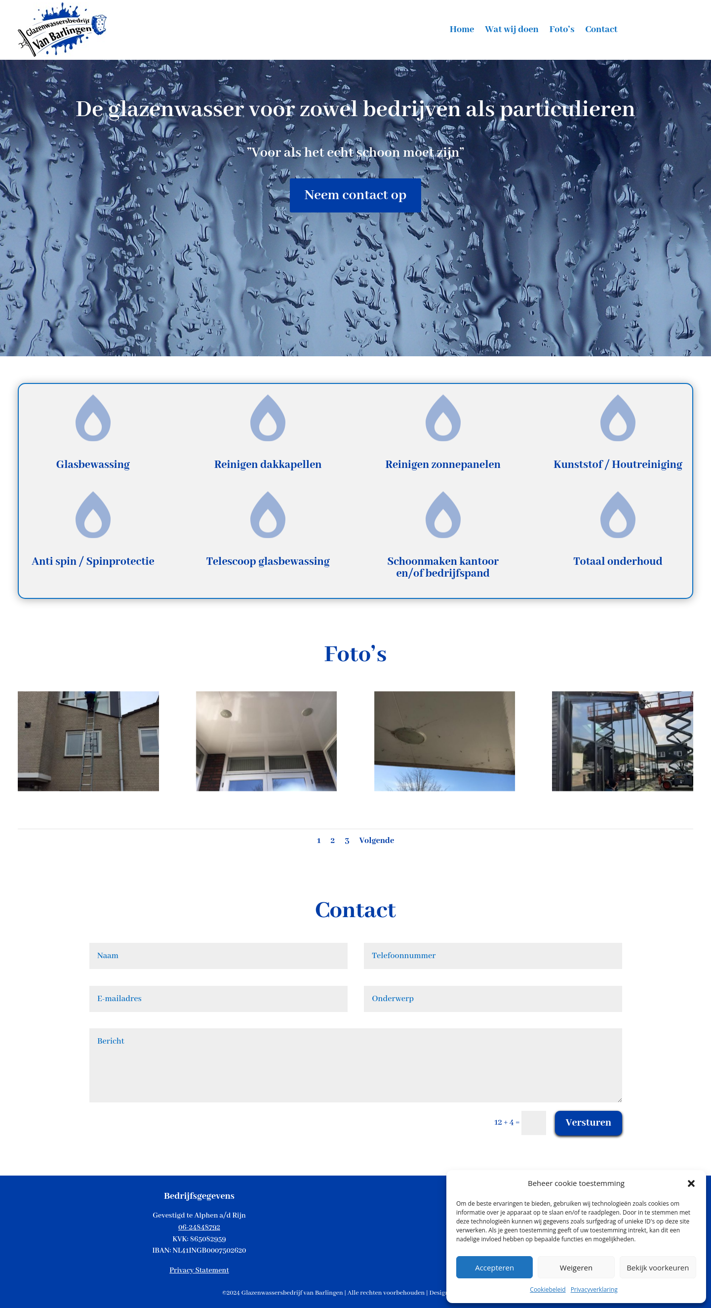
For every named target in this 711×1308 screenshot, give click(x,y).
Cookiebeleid (547, 1289)
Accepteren (494, 1267)
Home (462, 31)
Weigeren (576, 1267)
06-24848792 (199, 1227)
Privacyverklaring (594, 1289)
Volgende (377, 841)
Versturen (588, 1123)
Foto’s (562, 31)
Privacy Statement (199, 1270)
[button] (691, 1183)
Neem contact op (356, 195)
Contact (601, 31)
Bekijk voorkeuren (658, 1267)
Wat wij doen (512, 31)
